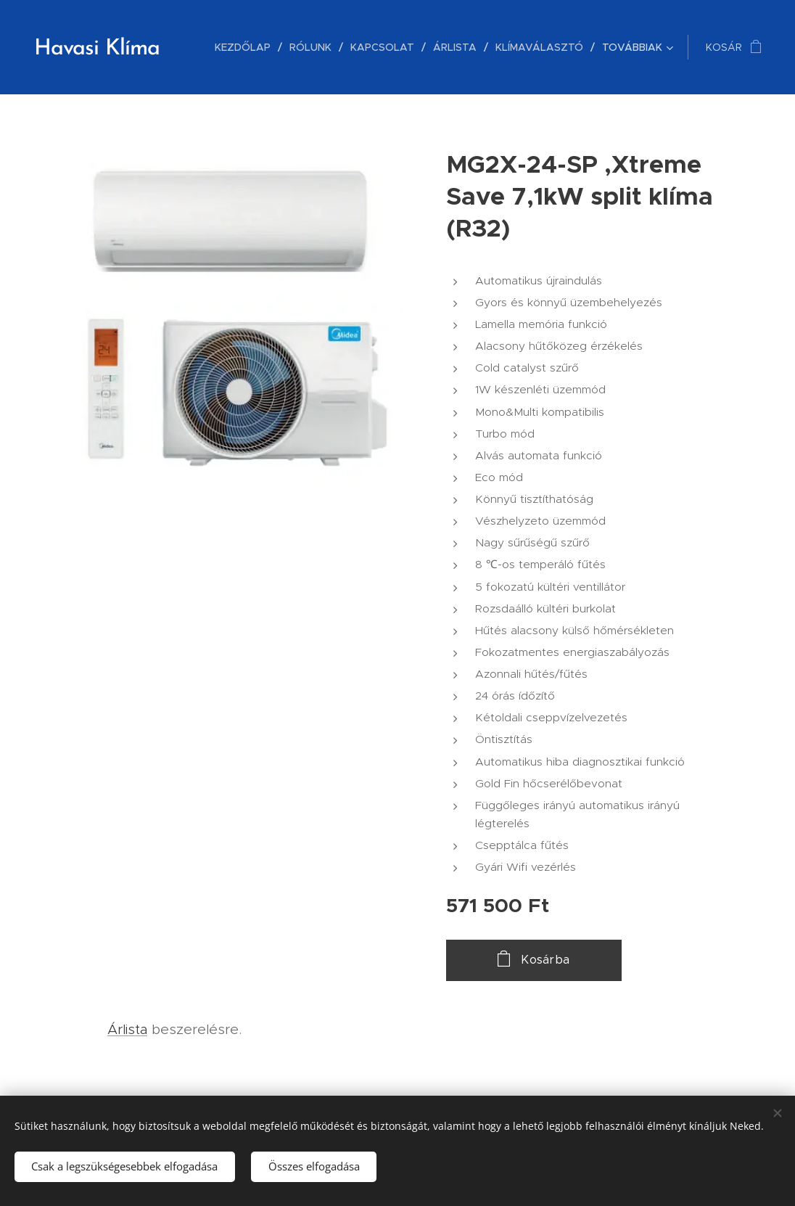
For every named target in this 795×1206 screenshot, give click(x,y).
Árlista (127, 1029)
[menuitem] (246, 47)
